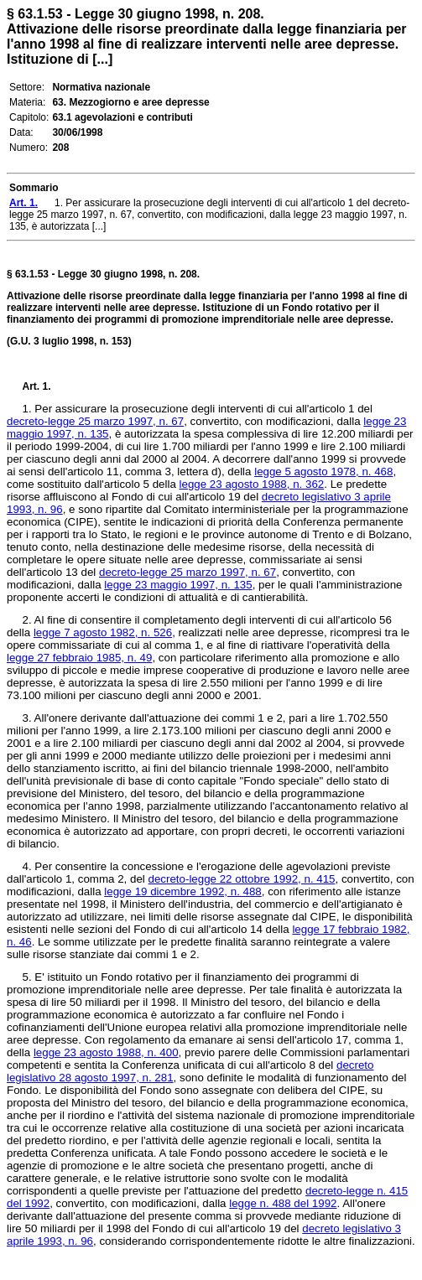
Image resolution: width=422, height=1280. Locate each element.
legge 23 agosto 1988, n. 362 (252, 484)
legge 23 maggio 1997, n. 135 (178, 584)
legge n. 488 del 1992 (282, 1203)
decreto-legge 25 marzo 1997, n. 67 (95, 421)
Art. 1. (37, 386)
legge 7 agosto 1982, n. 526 (103, 632)
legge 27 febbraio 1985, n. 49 (79, 657)
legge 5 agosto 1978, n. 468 (323, 471)
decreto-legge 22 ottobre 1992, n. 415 (241, 879)
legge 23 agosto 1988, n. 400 (106, 1052)
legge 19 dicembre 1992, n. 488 (182, 891)
